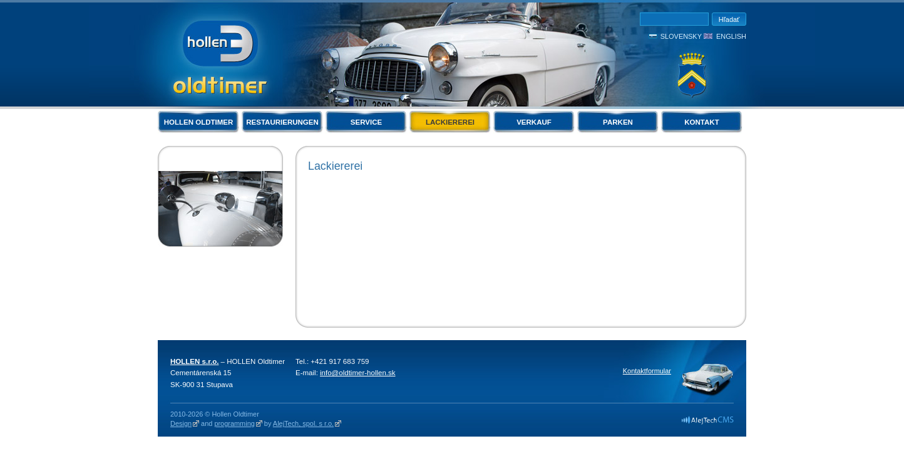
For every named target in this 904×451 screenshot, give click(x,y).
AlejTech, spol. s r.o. (303, 423)
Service (366, 122)
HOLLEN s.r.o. (194, 361)
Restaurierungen (282, 122)
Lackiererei (450, 122)
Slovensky (681, 36)
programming (234, 423)
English (731, 36)
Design (181, 423)
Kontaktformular (647, 371)
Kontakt (701, 122)
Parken (618, 122)
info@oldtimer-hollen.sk (358, 372)
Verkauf (534, 122)
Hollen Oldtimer (199, 122)
